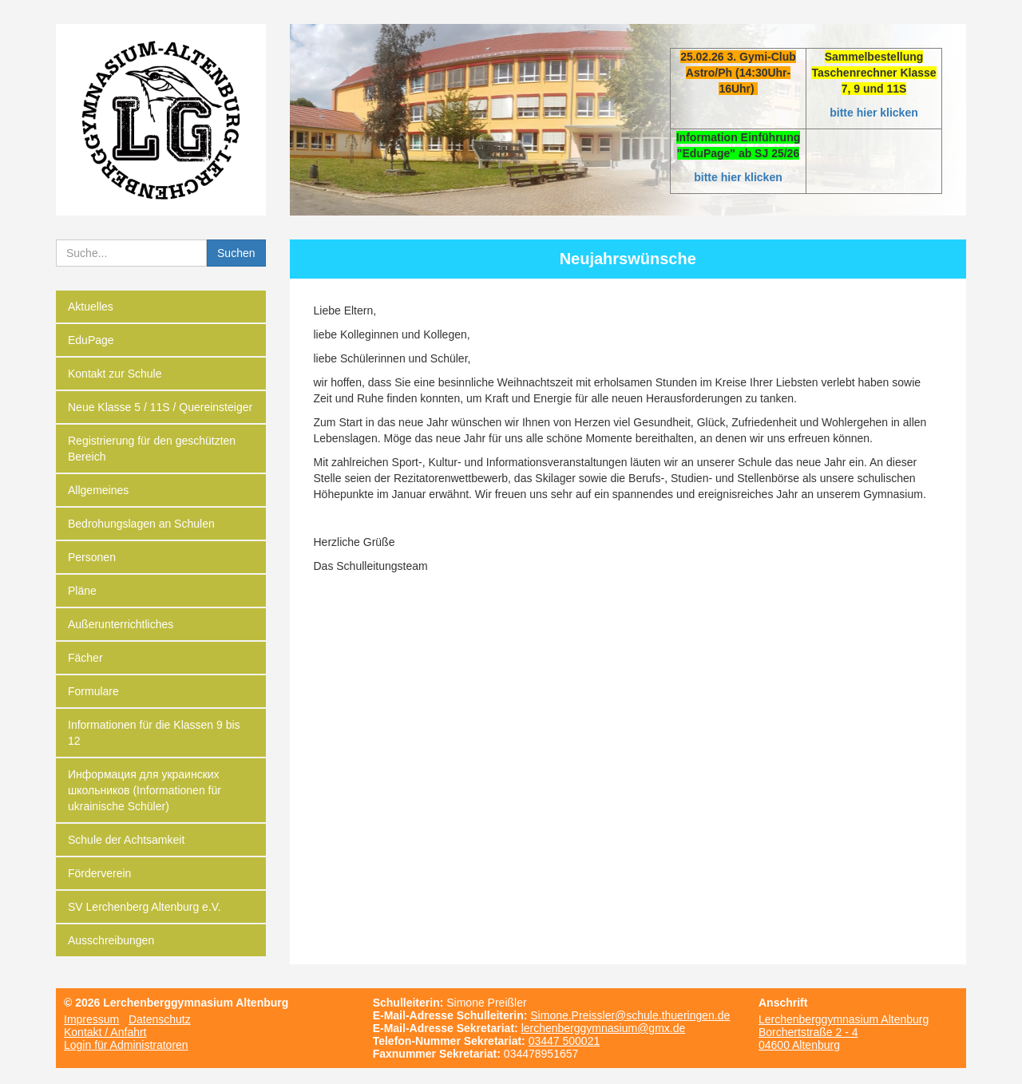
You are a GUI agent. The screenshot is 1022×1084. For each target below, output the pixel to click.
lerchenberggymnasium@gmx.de (603, 1028)
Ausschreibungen (111, 940)
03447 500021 (564, 1041)
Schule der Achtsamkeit (126, 839)
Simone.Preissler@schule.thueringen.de (630, 1015)
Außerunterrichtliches (120, 624)
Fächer (85, 657)
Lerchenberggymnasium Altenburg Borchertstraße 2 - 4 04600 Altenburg (844, 1032)
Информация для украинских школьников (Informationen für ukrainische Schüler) (144, 790)
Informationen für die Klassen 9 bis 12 (154, 732)
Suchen (236, 253)
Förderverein (99, 873)
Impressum (91, 1019)
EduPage (91, 340)
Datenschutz (160, 1019)
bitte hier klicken (873, 112)
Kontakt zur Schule (115, 373)
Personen (92, 557)
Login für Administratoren (126, 1045)
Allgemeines (98, 490)
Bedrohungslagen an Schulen (141, 523)
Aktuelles (90, 306)
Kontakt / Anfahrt (105, 1032)
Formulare (93, 691)
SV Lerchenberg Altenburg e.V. (144, 906)
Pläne (82, 590)
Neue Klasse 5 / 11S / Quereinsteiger (160, 407)
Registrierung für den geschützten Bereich (152, 448)
